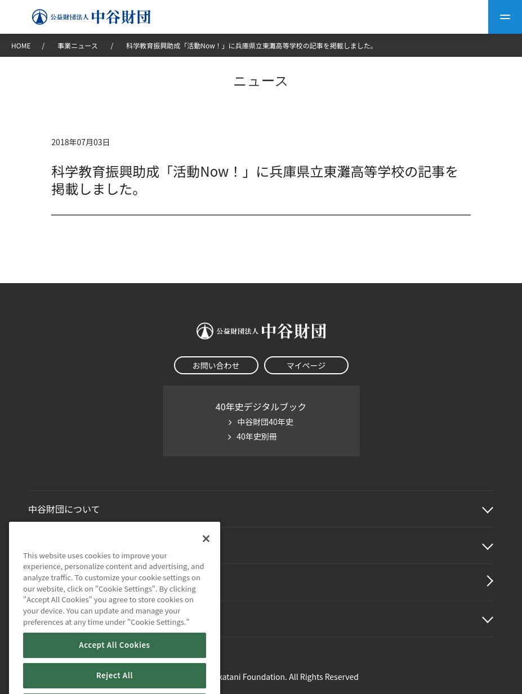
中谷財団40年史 (265, 421)
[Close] (206, 571)
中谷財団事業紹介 (64, 545)
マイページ (306, 365)
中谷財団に (64, 509)
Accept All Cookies (114, 678)
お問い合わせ (216, 365)
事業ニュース (78, 45)
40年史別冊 (257, 436)
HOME (20, 45)
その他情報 (50, 618)
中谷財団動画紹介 (64, 582)
